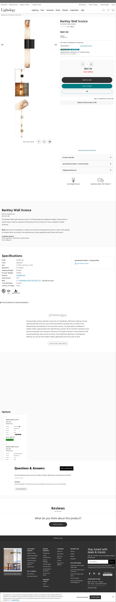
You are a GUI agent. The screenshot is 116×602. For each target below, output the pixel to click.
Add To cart (9, 440)
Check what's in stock (86, 46)
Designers (73, 559)
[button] (2, 44)
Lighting (35, 10)
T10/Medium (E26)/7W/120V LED (30, 281)
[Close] (113, 597)
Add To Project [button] (87, 86)
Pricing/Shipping (31, 558)
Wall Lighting (11, 15)
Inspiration (74, 10)
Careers (59, 561)
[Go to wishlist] (108, 10)
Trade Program (104, 5)
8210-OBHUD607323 (9, 423)
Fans (42, 10)
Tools (44, 584)
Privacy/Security (31, 561)
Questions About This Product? (101, 184)
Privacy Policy (96, 568)
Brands (65, 10)
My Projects (82, 5)
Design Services (13, 5)
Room (58, 10)
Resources (45, 587)
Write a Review (58, 524)
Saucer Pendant (75, 579)
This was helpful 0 (21, 489)
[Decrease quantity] (83, 64)
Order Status (30, 567)
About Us (59, 552)
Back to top (58, 538)
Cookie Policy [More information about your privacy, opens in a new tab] (15, 600)
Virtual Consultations (46, 557)
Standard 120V (20, 276)
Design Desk (46, 554)
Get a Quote (30, 574)
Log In (113, 5)
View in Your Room (46, 575)
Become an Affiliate (60, 564)
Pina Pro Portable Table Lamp (77, 575)
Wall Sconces (18, 15)
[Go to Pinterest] (38, 143)
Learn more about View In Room (87, 150)
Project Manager (45, 561)
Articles (73, 552)
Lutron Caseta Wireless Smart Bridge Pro (77, 582)
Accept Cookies (95, 597)
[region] (58, 597)
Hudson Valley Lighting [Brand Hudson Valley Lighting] (68, 24)
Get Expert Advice (32, 577)
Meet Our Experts (59, 558)
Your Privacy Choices (30, 564)
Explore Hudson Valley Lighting (58, 343)
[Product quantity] (87, 64)
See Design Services (73, 184)
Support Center (24, 5)
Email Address (93, 562)
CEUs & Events (47, 567)
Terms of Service (106, 568)
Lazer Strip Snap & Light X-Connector (78, 571)
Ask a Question (66, 468)
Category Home (4, 15)
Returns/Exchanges (32, 556)
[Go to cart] (113, 9)
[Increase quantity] (91, 64)
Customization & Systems (47, 570)
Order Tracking (93, 5)
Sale (82, 10)
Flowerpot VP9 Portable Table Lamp (77, 567)
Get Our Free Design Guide (13, 574)
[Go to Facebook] (90, 574)
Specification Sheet (83, 264)
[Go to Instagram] (99, 574)
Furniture (50, 10)
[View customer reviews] (108, 574)
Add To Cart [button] (87, 80)
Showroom (4, 5)
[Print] (49, 143)
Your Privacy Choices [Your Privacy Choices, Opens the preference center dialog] (82, 597)
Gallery (72, 554)
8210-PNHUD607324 (9, 450)
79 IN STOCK (64, 46)
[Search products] (104, 10)
